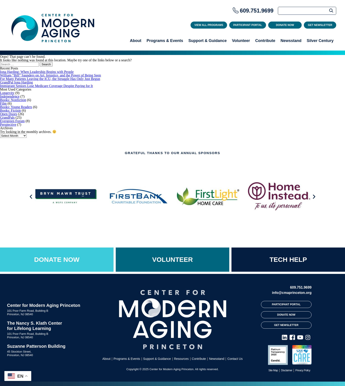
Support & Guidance (207, 40)
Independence (10, 96)
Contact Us (234, 359)
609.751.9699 (256, 10)
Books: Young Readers (16, 107)
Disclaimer (286, 370)
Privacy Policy (302, 370)
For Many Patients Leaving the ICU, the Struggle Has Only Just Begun (50, 79)
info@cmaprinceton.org (292, 293)
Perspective (8, 124)
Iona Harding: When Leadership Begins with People (37, 72)
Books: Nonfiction (13, 100)
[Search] (307, 11)
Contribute (265, 40)
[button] (31, 196)
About (135, 40)
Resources (181, 359)
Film (3, 103)
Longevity (7, 93)
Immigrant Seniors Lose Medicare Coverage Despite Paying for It (46, 86)
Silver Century (320, 40)
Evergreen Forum (12, 121)
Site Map (273, 370)
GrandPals (7, 117)
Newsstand (291, 40)
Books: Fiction (10, 110)
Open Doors (8, 114)
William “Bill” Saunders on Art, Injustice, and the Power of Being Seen (50, 75)
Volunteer (241, 40)
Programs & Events (165, 40)
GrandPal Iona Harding (16, 82)
